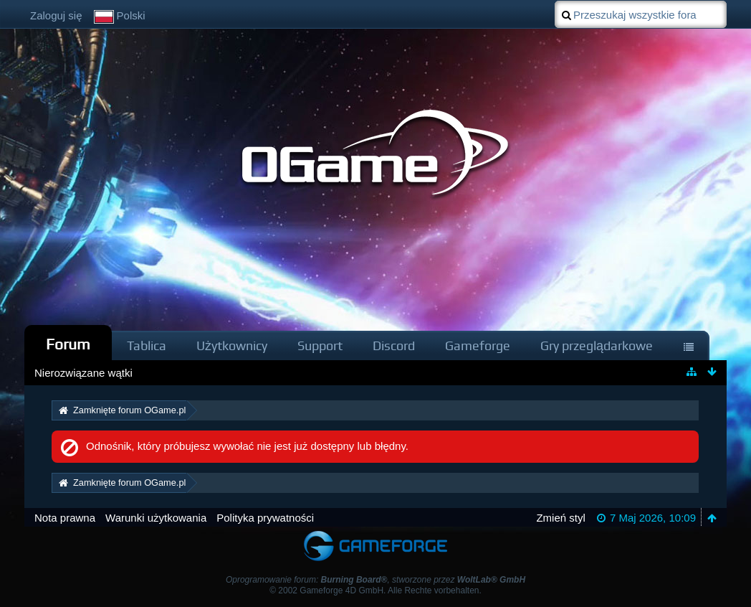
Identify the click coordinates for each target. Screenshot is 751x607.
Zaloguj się (56, 15)
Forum (68, 344)
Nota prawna (64, 518)
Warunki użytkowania (155, 518)
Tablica (146, 345)
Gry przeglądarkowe (596, 345)
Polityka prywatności (265, 518)
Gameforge (477, 345)
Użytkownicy (231, 345)
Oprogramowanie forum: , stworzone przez (375, 580)
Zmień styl (560, 518)
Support (320, 345)
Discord (394, 345)
